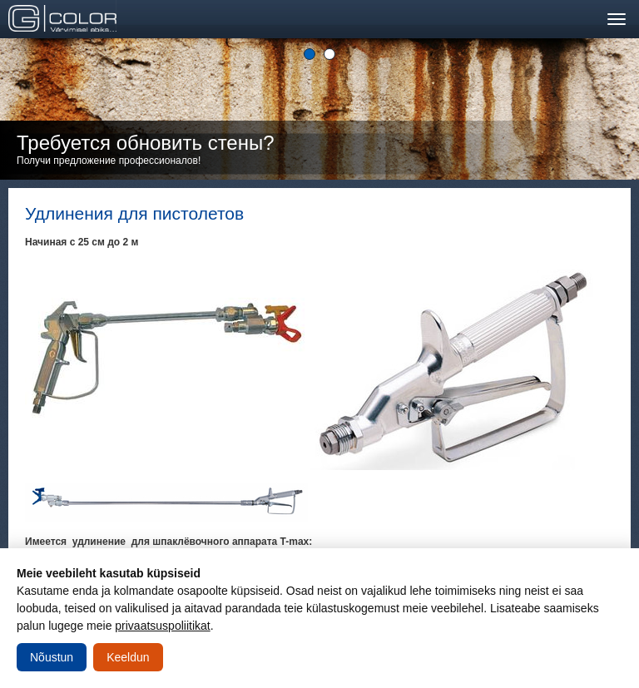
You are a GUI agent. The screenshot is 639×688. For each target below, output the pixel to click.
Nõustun (51, 657)
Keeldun (127, 657)
